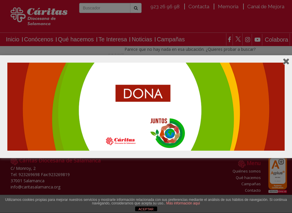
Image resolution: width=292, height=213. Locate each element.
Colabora (276, 40)
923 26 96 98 (165, 6)
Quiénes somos (247, 171)
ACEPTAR (145, 209)
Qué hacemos (76, 39)
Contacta (198, 6)
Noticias (142, 39)
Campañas (171, 39)
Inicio (12, 39)
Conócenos (38, 39)
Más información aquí (183, 203)
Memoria (228, 6)
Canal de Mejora (265, 6)
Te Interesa (113, 39)
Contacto (253, 190)
